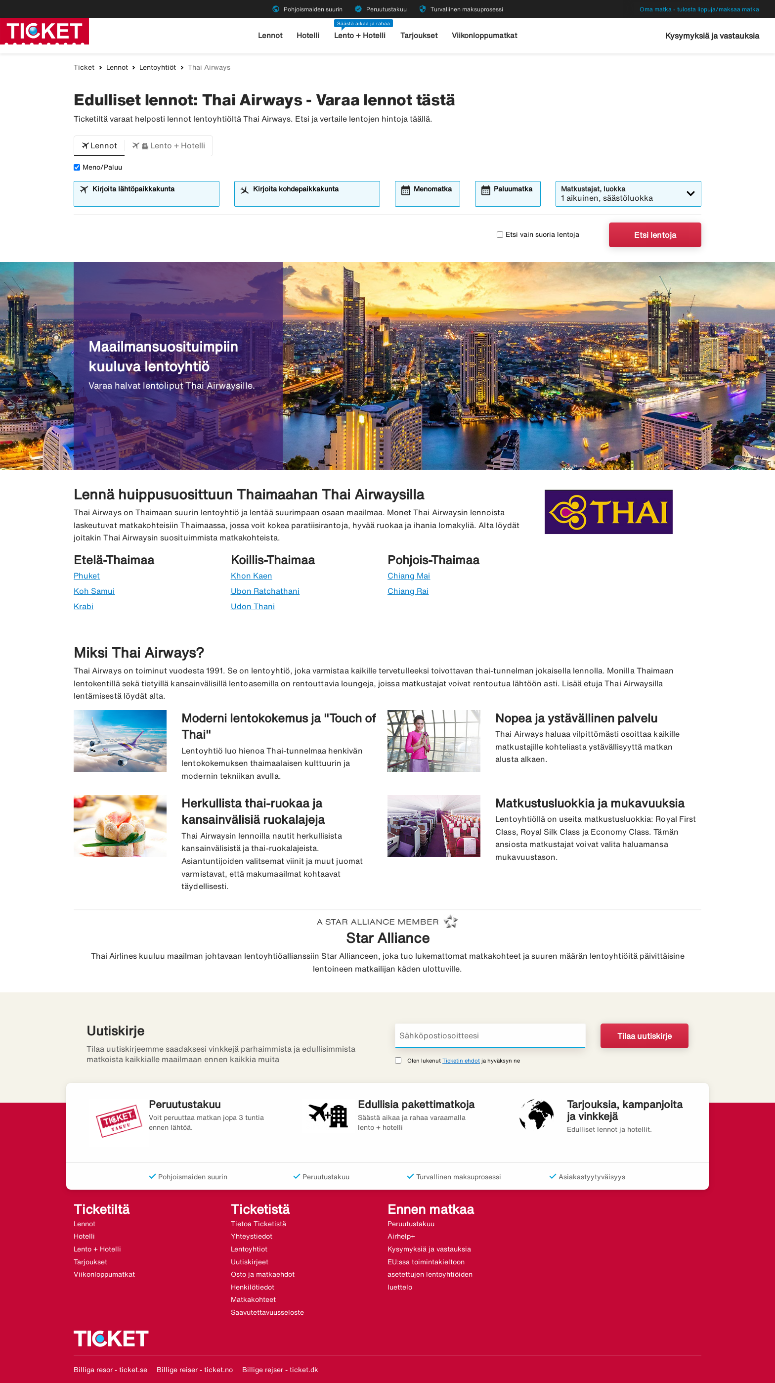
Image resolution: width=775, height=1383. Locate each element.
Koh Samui (94, 591)
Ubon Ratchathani (265, 591)
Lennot (270, 35)
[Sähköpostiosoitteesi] (490, 1036)
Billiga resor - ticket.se (110, 1369)
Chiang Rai (408, 591)
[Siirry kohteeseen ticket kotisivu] (44, 30)
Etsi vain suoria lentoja (538, 234)
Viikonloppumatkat (484, 35)
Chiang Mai (409, 576)
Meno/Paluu (98, 167)
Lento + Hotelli (360, 35)
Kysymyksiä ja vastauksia (712, 36)
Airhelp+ (401, 1236)
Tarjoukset (418, 35)
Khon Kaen (251, 576)
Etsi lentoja (655, 235)
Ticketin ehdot (461, 1060)
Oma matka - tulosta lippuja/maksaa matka (699, 9)
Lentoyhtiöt (157, 67)
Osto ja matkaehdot (263, 1274)
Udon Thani (253, 606)
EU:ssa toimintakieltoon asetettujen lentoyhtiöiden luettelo (430, 1274)
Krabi (83, 606)
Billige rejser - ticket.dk (280, 1369)
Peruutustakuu (411, 1223)
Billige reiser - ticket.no (195, 1369)
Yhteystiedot (251, 1236)
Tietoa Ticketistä (258, 1223)
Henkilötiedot (252, 1287)
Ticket (84, 67)
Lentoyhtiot (249, 1249)
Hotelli (308, 35)
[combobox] (152, 198)
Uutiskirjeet (249, 1261)
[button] (99, 146)
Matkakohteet (253, 1299)
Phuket (87, 576)
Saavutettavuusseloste (267, 1312)
